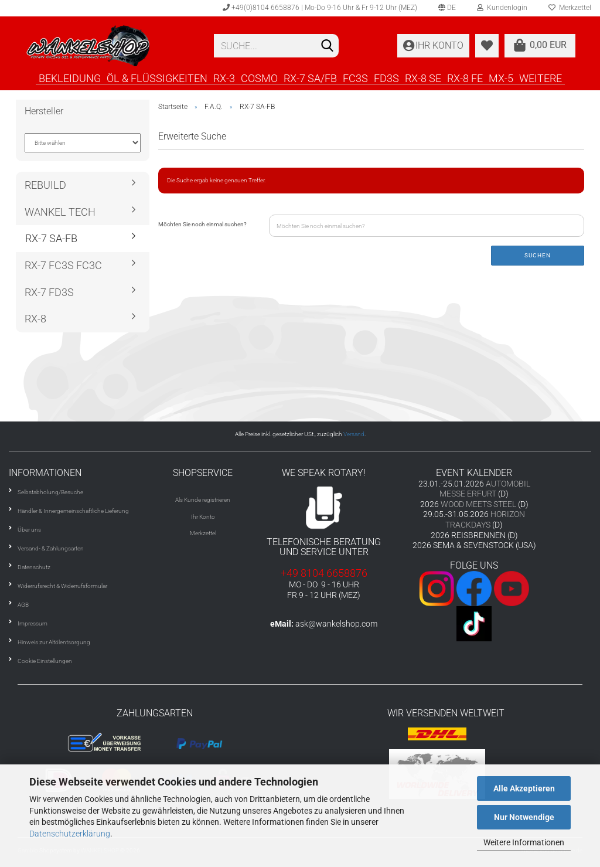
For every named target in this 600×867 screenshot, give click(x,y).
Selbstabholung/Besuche (50, 492)
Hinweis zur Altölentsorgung (54, 642)
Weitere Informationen (523, 842)
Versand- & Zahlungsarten (51, 548)
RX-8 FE (465, 78)
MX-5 (501, 78)
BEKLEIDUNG (70, 78)
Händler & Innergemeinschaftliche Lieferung (73, 511)
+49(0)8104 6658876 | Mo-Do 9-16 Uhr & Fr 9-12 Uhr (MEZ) (320, 8)
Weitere (540, 78)
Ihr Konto (203, 517)
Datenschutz (34, 567)
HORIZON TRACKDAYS (485, 519)
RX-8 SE (423, 78)
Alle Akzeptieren (524, 788)
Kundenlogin (502, 8)
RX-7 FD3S (49, 292)
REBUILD (45, 185)
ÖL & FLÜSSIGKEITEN (157, 78)
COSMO (259, 78)
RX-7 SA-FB (51, 238)
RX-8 (35, 318)
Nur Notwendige (524, 817)
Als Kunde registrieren (202, 500)
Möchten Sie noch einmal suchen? (202, 224)
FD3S (386, 78)
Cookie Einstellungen (45, 661)
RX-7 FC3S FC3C (63, 265)
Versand (353, 434)
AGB (23, 604)
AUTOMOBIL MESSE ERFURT (484, 489)
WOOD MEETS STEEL (478, 504)
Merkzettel (203, 533)
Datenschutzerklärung (69, 833)
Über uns (29, 529)
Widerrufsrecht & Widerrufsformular (62, 586)
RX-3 (224, 78)
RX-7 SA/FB (310, 78)
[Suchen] (327, 46)
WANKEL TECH (60, 212)
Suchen (537, 255)
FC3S (355, 78)
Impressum (32, 623)
